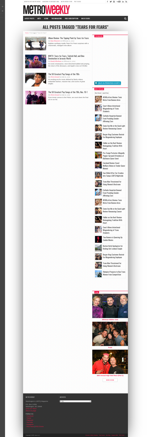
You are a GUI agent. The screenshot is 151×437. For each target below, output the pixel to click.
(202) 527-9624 (31, 408)
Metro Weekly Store (66, 1)
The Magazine (56, 18)
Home (27, 33)
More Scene (110, 380)
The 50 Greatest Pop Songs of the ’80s (63, 74)
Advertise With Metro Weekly (32, 1)
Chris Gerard (54, 77)
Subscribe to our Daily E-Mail (50, 1)
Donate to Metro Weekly (91, 435)
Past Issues (77, 1)
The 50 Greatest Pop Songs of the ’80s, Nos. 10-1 (67, 92)
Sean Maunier (55, 41)
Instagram (30, 424)
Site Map (108, 435)
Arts (39, 18)
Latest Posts (29, 18)
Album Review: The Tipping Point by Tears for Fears (68, 38)
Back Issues (85, 18)
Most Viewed (98, 93)
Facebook (30, 416)
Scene (46, 18)
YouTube (30, 422)
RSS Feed (121, 435)
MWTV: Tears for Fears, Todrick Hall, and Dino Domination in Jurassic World (66, 57)
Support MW (114, 435)
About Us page (31, 411)
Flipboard (30, 420)
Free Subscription (71, 18)
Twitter (29, 418)
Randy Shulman (55, 61)
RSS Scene (39, 426)
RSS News (30, 426)
